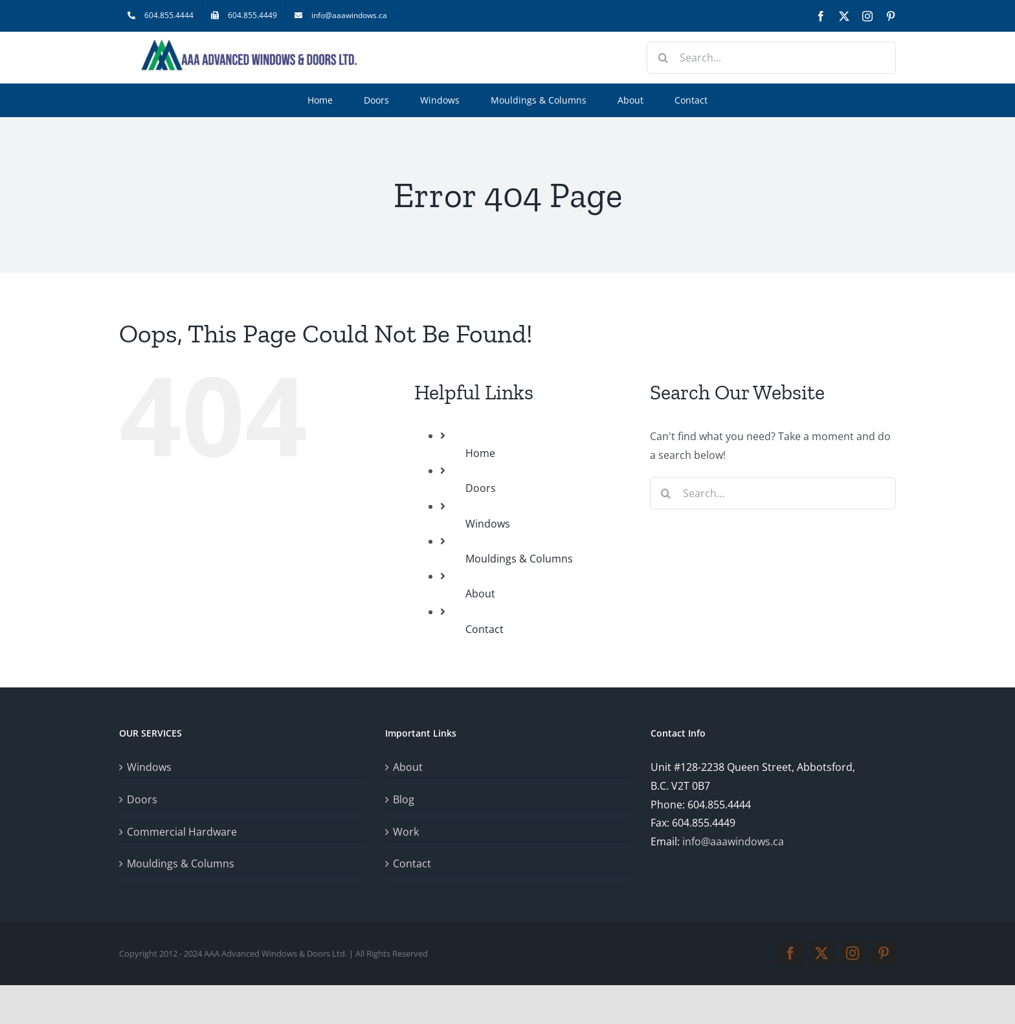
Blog (403, 799)
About (480, 593)
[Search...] (771, 57)
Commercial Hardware (182, 832)
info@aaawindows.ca (733, 841)
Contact (484, 629)
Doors (480, 488)
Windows (487, 524)
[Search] (663, 57)
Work (406, 832)
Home (480, 453)
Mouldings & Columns (519, 558)
